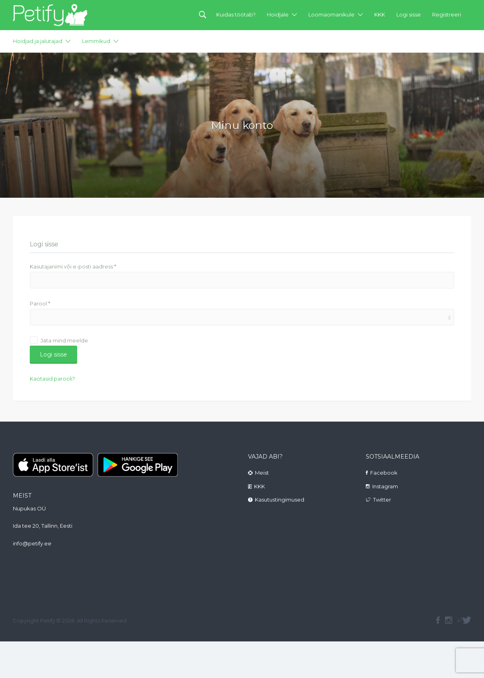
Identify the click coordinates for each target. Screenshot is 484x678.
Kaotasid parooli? (52, 378)
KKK (379, 14)
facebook (438, 620)
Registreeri (446, 14)
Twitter (382, 499)
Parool (40, 303)
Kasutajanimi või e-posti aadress (73, 266)
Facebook (384, 472)
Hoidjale (278, 14)
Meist (262, 472)
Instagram (385, 486)
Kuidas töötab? (236, 14)
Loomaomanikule (331, 14)
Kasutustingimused (279, 499)
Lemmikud (96, 41)
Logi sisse (408, 14)
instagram (448, 620)
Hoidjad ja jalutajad (37, 41)
